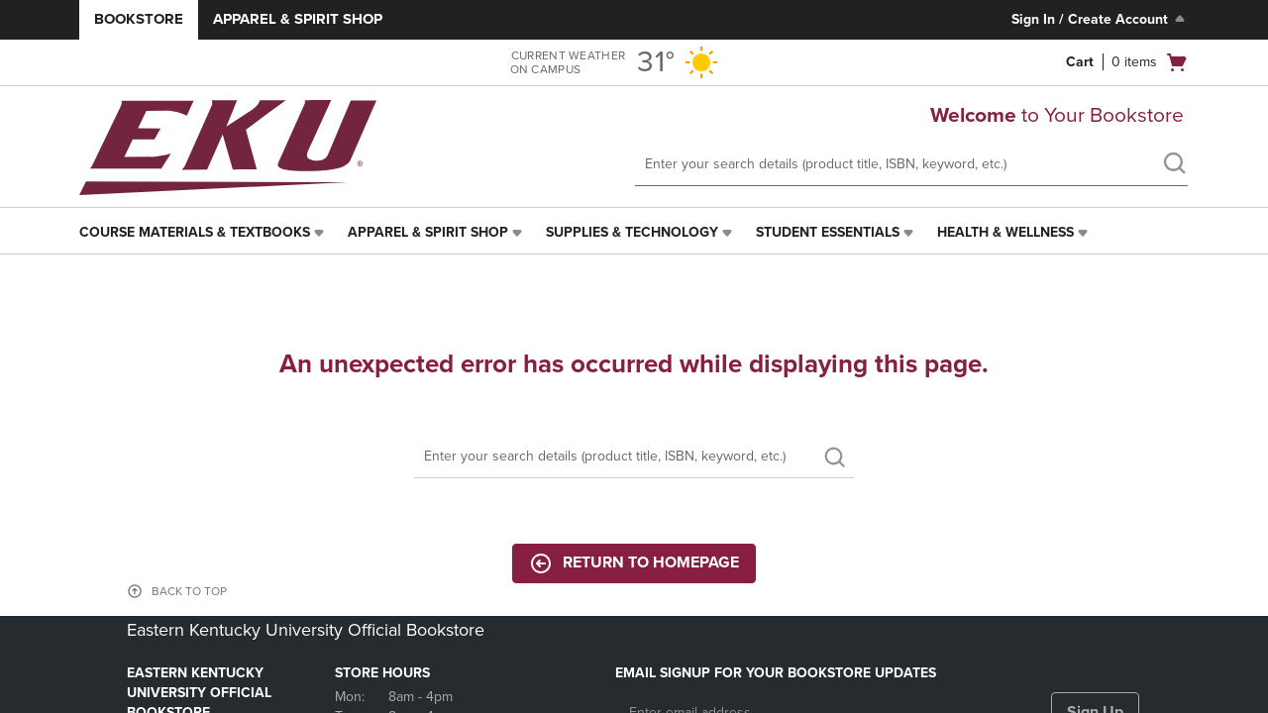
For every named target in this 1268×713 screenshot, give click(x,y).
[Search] (634, 457)
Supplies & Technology (632, 232)
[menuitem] (203, 232)
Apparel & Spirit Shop (297, 19)
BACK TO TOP (189, 591)
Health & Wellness (1005, 232)
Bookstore (138, 19)
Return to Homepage (634, 563)
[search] (1174, 165)
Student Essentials (827, 232)
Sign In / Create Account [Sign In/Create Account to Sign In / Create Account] (1100, 19)
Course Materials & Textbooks (194, 232)
